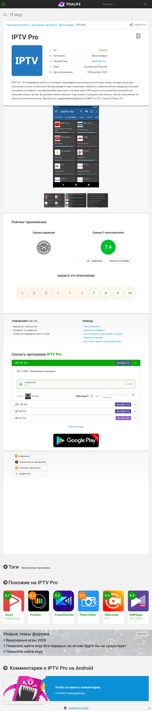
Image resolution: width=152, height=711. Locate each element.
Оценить (94, 261)
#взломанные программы (35, 567)
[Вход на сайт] (145, 4)
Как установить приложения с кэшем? (103, 334)
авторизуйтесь (77, 693)
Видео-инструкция (93, 337)
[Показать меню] (3, 4)
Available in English (79, 708)
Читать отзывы (119, 261)
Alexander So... (99, 61)
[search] (69, 14)
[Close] (149, 708)
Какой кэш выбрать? (94, 330)
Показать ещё (76, 426)
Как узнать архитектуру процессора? (102, 341)
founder (35, 396)
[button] (145, 108)
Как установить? (92, 326)
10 (130, 293)
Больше (142, 634)
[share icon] (138, 25)
